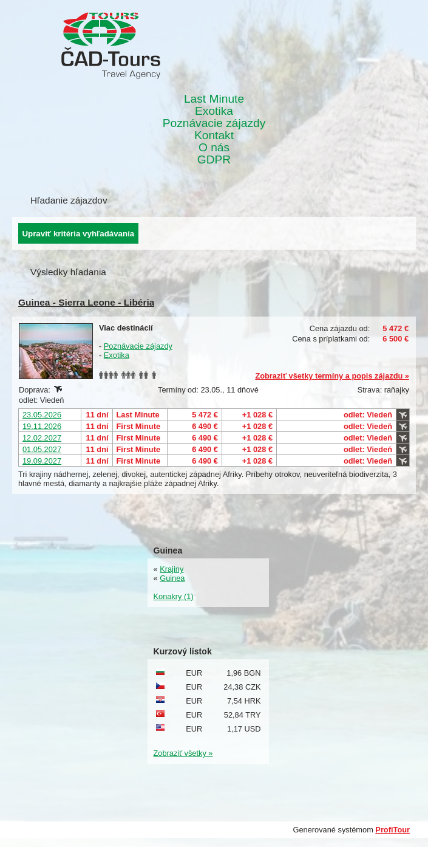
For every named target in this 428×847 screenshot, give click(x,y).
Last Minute (214, 99)
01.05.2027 (41, 449)
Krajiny (171, 569)
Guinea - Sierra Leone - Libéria (86, 302)
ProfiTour (392, 829)
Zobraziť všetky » (183, 753)
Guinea (172, 578)
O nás (214, 148)
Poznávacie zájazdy (214, 123)
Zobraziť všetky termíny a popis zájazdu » (332, 375)
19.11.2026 (41, 426)
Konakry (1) (174, 596)
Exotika (214, 111)
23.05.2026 (41, 414)
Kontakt (214, 135)
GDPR (214, 160)
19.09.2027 (41, 460)
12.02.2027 (41, 437)
